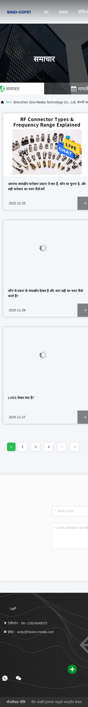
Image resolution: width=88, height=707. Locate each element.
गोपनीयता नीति (16, 702)
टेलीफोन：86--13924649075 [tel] (25, 623)
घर (46, 12)
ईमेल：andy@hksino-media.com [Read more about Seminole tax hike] (28, 632)
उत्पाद (63, 12)
